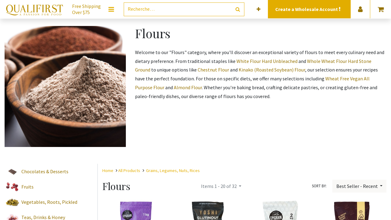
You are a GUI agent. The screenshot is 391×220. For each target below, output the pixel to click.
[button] (258, 9)
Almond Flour (188, 87)
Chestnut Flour (213, 70)
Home (107, 170)
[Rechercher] (238, 9)
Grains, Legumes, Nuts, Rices (173, 170)
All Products (129, 170)
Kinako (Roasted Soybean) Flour (272, 70)
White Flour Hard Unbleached (267, 61)
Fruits (27, 187)
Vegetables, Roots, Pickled (49, 202)
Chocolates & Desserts (44, 171)
